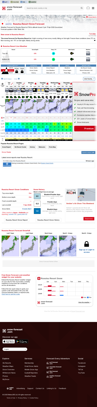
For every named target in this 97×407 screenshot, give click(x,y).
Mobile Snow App (31, 369)
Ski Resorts (6, 363)
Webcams (42, 147)
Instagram (81, 366)
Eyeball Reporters (31, 373)
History (33, 73)
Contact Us (40, 388)
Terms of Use (11, 398)
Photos (5, 376)
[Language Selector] (14, 349)
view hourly (89, 79)
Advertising (20, 388)
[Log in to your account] (88, 8)
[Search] (82, 8)
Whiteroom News (8, 373)
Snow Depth (67, 70)
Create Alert (26, 209)
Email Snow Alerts (31, 366)
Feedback (62, 388)
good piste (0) (22, 214)
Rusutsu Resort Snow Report (17, 220)
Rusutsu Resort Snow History (48, 220)
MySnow (5, 379)
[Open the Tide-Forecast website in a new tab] (24, 2)
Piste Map (67, 73)
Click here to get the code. (11, 294)
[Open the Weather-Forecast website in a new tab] (32, 2)
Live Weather (50, 70)
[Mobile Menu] (93, 8)
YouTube (81, 373)
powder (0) (12, 214)
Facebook (82, 363)
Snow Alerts (33, 68)
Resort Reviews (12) (86, 70)
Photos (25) (86, 73)
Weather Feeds (30, 376)
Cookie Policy (33, 398)
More (2, 106)
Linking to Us (51, 388)
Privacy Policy (22, 398)
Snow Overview (8, 369)
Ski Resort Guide (86, 68)
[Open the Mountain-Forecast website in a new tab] (14, 2)
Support (30, 388)
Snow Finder (34, 70)
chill (2, 130)
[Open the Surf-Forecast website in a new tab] (6, 2)
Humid (3, 133)
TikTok (80, 369)
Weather (67, 68)
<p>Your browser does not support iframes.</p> (64, 292)
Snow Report (50, 68)
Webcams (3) (50, 73)
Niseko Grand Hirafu (47, 163)
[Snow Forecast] (12, 8)
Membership (29, 363)
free (89, 17)
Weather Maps (7, 366)
